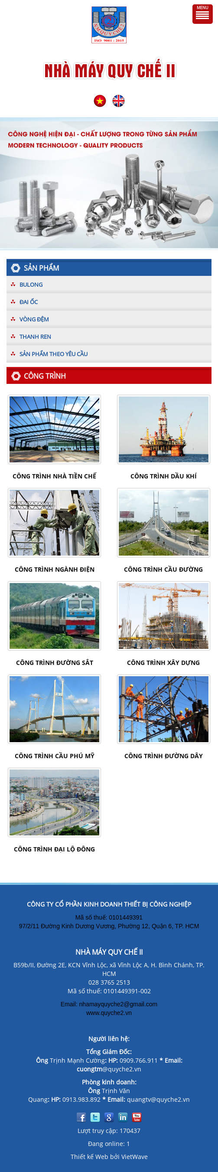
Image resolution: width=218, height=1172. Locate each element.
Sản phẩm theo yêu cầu (54, 354)
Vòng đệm (34, 319)
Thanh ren (35, 336)
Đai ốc (29, 302)
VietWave (134, 1156)
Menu (202, 7)
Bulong (31, 284)
